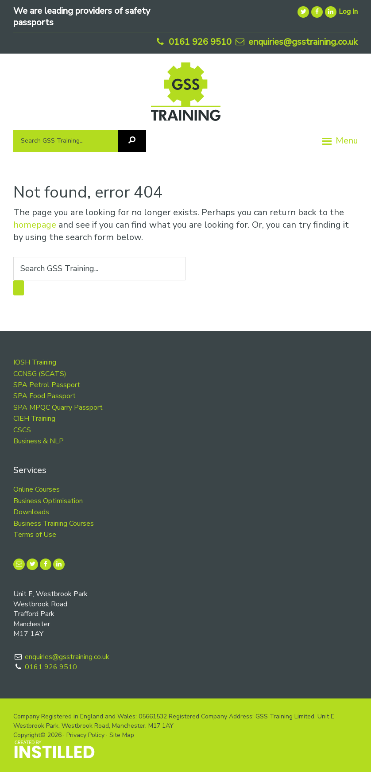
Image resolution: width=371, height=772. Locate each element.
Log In (348, 11)
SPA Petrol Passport (46, 385)
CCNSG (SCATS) (39, 374)
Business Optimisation (48, 501)
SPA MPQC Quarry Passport (58, 407)
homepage (34, 225)
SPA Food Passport (44, 396)
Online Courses (36, 489)
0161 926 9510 (193, 42)
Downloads (31, 512)
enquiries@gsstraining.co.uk (296, 42)
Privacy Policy (85, 735)
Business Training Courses (53, 523)
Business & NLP (38, 441)
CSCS (22, 430)
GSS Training (185, 95)
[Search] (132, 141)
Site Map (121, 735)
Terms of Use (34, 534)
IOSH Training (34, 362)
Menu (347, 141)
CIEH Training (34, 418)
